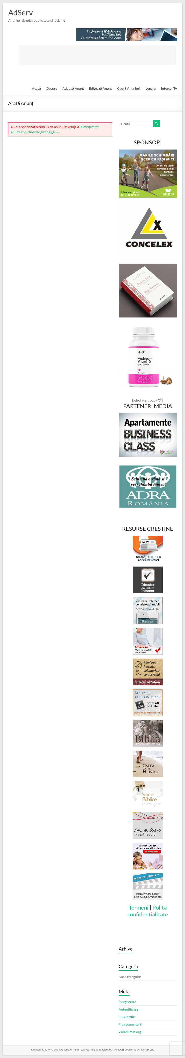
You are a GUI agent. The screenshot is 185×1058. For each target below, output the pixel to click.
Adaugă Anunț (73, 88)
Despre (51, 88)
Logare (151, 88)
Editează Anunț (100, 88)
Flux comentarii (130, 1024)
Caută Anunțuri (128, 88)
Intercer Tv (169, 88)
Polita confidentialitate (147, 911)
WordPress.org (130, 1032)
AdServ (20, 12)
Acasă (36, 88)
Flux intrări (127, 1017)
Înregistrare (127, 1002)
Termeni (139, 907)
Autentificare (128, 1009)
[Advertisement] (97, 55)
